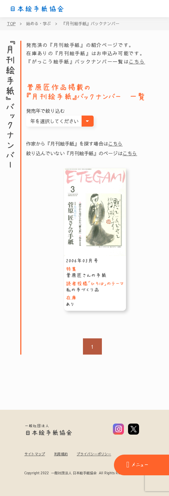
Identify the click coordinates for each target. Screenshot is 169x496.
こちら (137, 61)
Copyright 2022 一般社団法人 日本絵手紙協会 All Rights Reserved (77, 473)
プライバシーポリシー (94, 454)
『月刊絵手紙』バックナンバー (90, 23)
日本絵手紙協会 (37, 9)
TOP (11, 23)
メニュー (137, 465)
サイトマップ (34, 454)
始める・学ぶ (38, 23)
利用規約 (61, 454)
